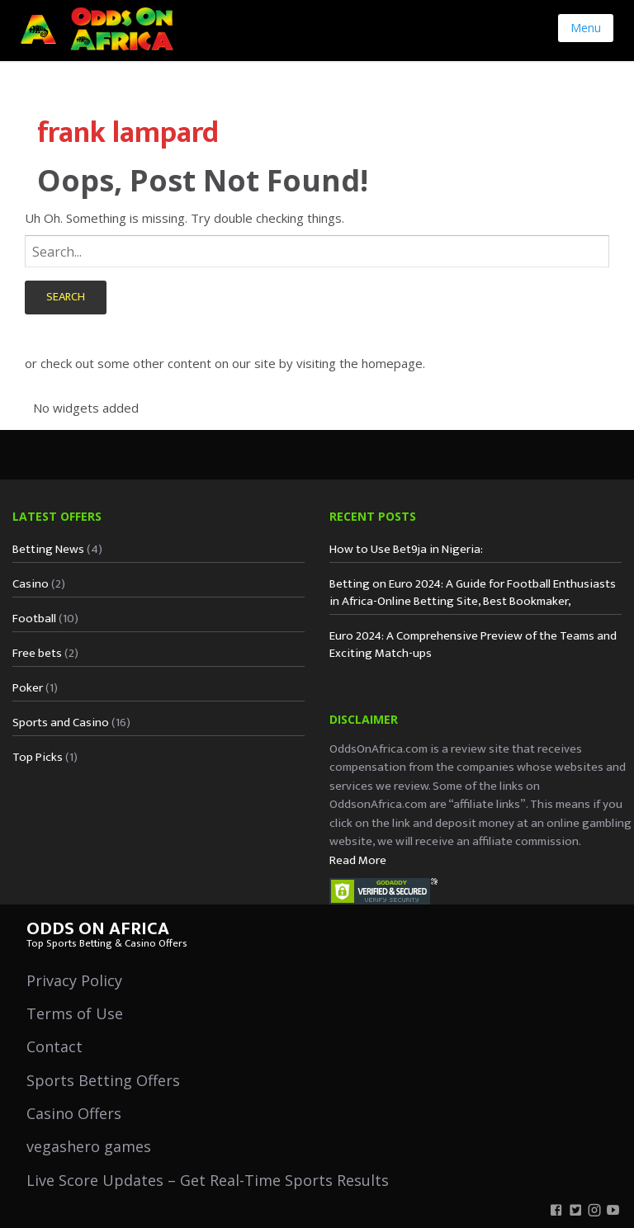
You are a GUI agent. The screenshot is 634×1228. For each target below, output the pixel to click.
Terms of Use (74, 1013)
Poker (27, 688)
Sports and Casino (60, 722)
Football (34, 618)
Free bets (37, 653)
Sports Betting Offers (103, 1080)
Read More (357, 860)
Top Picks (37, 757)
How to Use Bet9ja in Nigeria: (406, 549)
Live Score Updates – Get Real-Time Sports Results (207, 1180)
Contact (54, 1046)
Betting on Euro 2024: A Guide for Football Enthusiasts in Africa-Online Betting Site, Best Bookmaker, (472, 593)
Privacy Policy (74, 980)
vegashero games (88, 1146)
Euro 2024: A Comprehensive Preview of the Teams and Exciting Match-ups (473, 645)
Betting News (48, 549)
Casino (30, 584)
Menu (585, 27)
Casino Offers (73, 1113)
